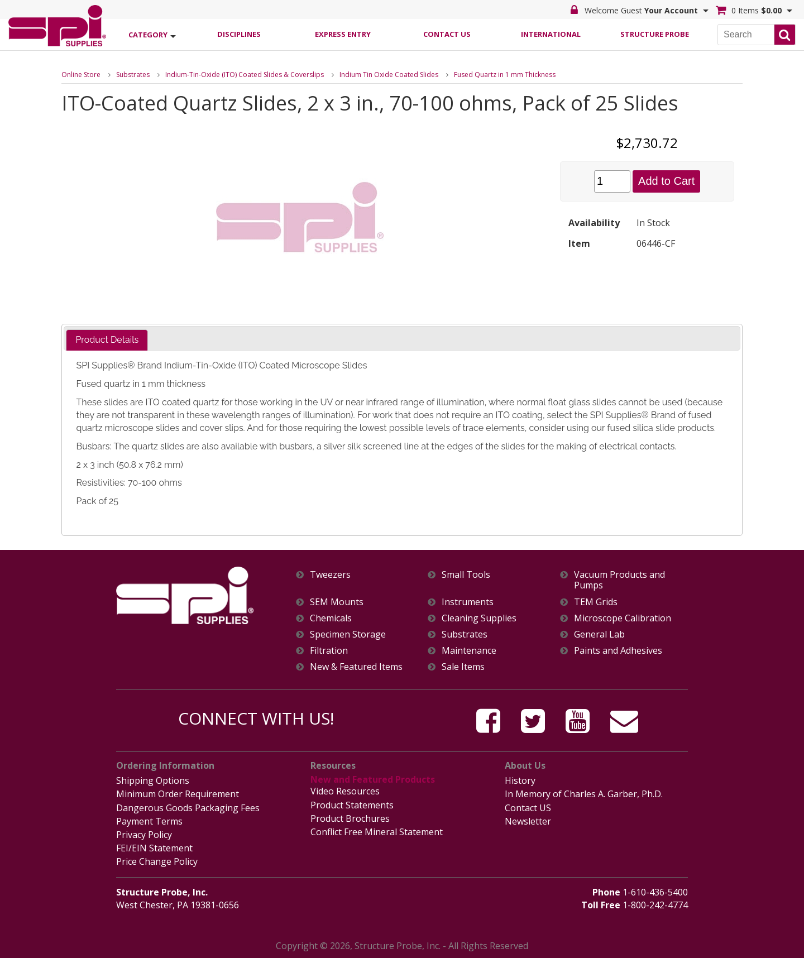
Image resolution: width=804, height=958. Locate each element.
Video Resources (345, 791)
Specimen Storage (348, 634)
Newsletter (528, 821)
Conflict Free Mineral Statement (376, 832)
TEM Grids (596, 602)
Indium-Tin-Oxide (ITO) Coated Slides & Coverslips (244, 74)
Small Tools (466, 574)
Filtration (329, 650)
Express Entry (343, 34)
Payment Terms (149, 821)
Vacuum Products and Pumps (619, 580)
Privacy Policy (144, 834)
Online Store (80, 74)
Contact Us (447, 34)
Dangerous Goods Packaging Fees (188, 808)
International (551, 34)
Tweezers (330, 574)
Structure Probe (654, 34)
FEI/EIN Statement (154, 848)
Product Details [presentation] (106, 339)
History (520, 780)
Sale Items (463, 667)
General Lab (599, 634)
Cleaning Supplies (479, 618)
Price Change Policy (157, 861)
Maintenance (469, 650)
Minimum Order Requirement (177, 794)
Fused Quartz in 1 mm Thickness (505, 74)
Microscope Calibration (622, 618)
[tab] (107, 340)
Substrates (133, 74)
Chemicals (331, 618)
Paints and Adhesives (618, 650)
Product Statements (352, 805)
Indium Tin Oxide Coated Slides (388, 74)
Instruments (468, 602)
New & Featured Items (356, 667)
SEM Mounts (336, 602)
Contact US (528, 808)
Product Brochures (350, 818)
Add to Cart (666, 181)
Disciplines (239, 34)
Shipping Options (152, 780)
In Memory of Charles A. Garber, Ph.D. (584, 794)
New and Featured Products (372, 779)
